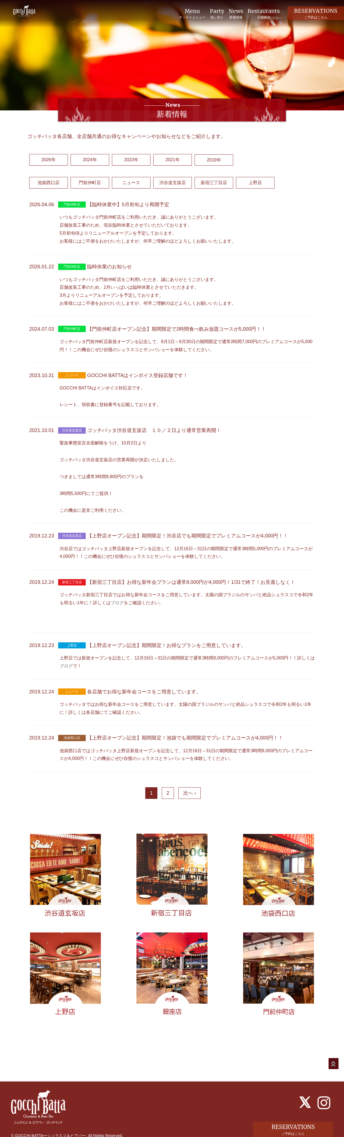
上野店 (255, 183)
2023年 (131, 159)
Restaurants (263, 13)
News (235, 13)
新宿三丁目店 (214, 182)
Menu (191, 13)
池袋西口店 (48, 182)
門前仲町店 (90, 182)
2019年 (214, 160)
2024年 (90, 159)
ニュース (131, 182)
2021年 (172, 159)
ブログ (117, 603)
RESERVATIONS (315, 13)
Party (216, 13)
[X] (305, 1091)
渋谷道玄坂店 (172, 182)
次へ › (189, 793)
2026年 (48, 159)
